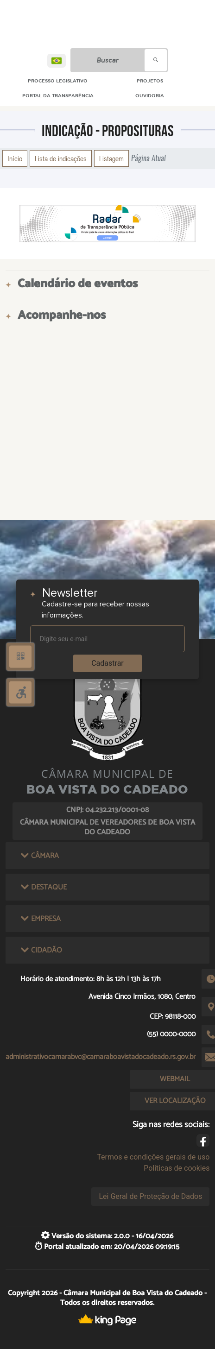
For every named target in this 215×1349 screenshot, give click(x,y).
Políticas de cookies (176, 1168)
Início (14, 158)
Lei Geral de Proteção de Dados (150, 1196)
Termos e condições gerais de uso (153, 1157)
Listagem (111, 158)
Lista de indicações (61, 158)
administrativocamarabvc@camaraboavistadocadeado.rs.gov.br (101, 1057)
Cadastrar (107, 663)
